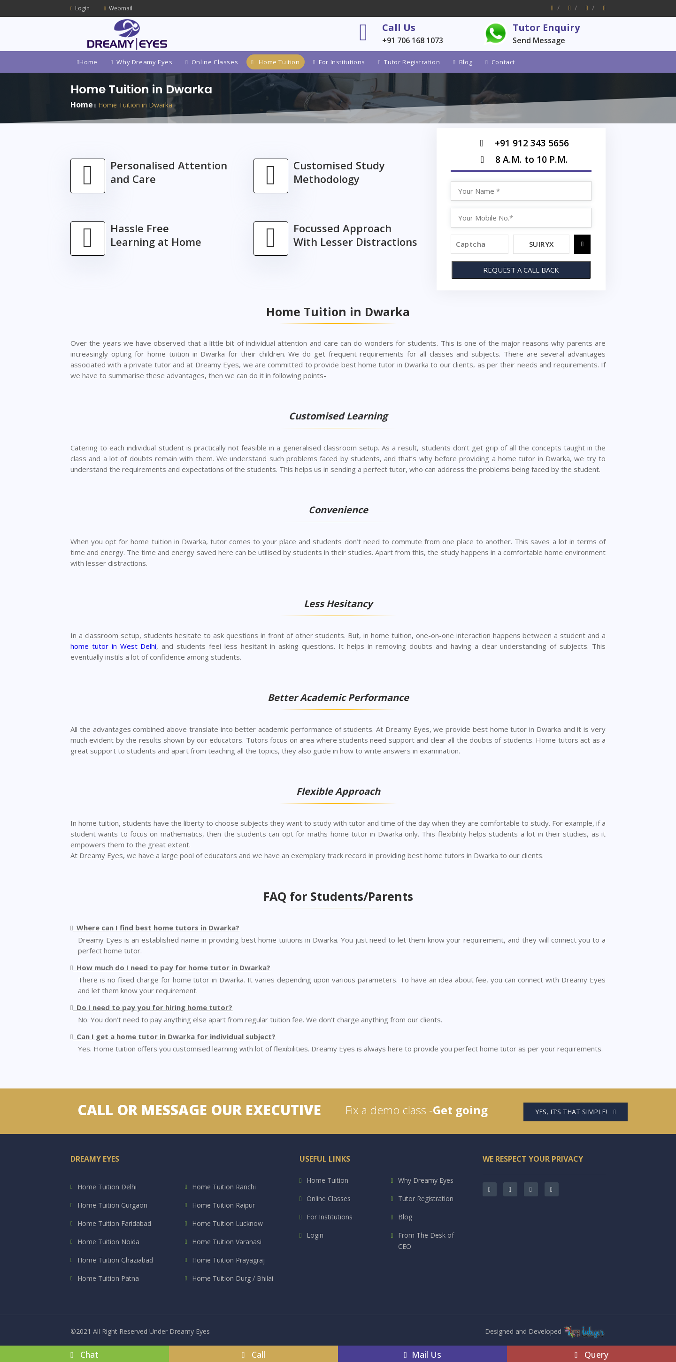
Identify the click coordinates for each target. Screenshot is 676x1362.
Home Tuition (275, 62)
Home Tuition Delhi (107, 1186)
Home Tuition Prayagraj (228, 1259)
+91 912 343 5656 (521, 145)
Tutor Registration (409, 62)
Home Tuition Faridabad (114, 1223)
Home (87, 62)
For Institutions (339, 62)
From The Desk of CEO (426, 1241)
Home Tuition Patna (108, 1278)
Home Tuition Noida (108, 1241)
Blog (462, 62)
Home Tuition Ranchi (224, 1186)
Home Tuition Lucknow (227, 1223)
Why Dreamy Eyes (142, 62)
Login (80, 8)
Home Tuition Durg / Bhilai (232, 1278)
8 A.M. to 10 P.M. (521, 162)
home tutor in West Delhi (113, 646)
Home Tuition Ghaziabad (115, 1259)
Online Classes (211, 62)
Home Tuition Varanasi (226, 1241)
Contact (500, 62)
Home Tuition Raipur (223, 1205)
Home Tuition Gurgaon (112, 1205)
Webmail (118, 8)
